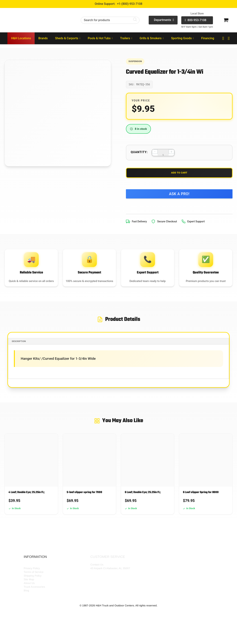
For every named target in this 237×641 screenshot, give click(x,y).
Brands (43, 38)
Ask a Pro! (179, 199)
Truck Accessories (34, 604)
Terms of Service (34, 589)
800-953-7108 (195, 20)
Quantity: (139, 153)
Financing (207, 38)
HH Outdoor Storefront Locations (43, 582)
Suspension (138, 62)
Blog (26, 608)
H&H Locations (21, 38)
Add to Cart (179, 176)
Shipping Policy (32, 593)
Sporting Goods (182, 38)
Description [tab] (23, 359)
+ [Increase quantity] (171, 153)
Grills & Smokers (152, 38)
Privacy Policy (32, 585)
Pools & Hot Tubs (100, 38)
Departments (164, 20)
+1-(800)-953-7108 (129, 4)
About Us (29, 600)
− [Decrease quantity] (155, 153)
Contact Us (96, 582)
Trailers (126, 38)
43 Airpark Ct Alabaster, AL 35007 (110, 585)
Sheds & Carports (67, 38)
